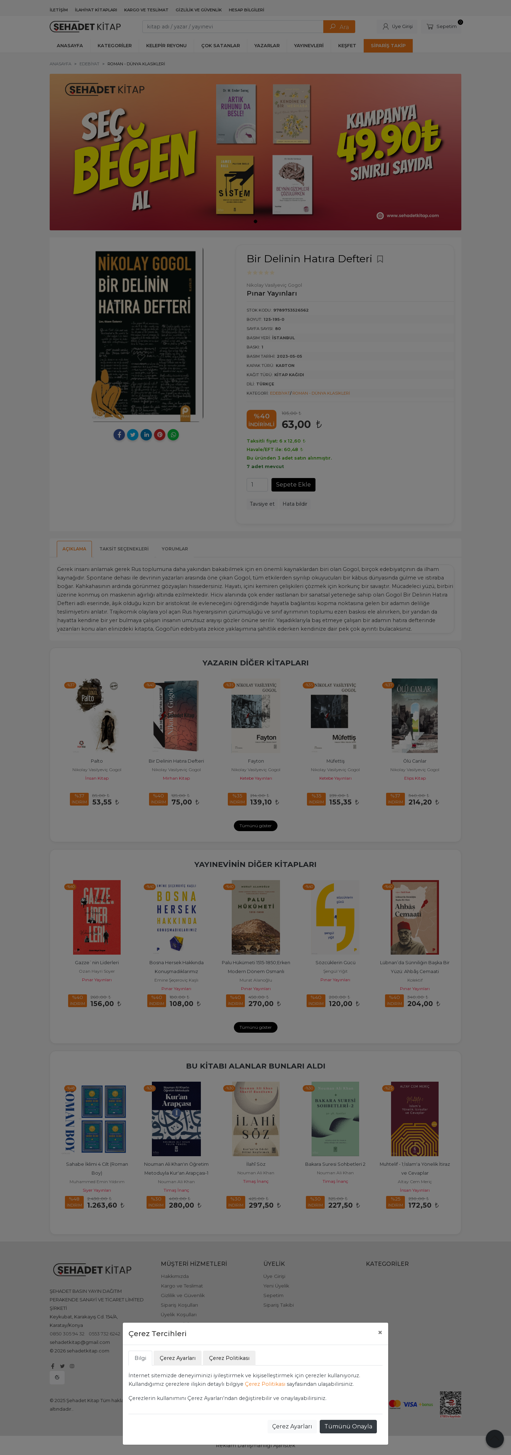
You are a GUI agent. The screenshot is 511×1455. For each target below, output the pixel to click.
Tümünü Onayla (348, 1426)
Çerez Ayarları (292, 1426)
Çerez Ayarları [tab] (178, 1358)
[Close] (380, 1333)
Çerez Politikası (265, 1384)
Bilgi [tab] (140, 1358)
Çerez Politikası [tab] (229, 1358)
